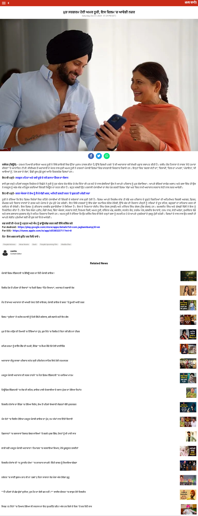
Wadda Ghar (66, 244)
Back (34, 244)
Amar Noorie (24, 244)
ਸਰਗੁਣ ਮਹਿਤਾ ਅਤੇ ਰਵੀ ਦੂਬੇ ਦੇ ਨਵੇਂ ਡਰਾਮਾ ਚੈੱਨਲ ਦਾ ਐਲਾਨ (41, 177)
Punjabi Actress (9, 244)
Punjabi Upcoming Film (48, 244)
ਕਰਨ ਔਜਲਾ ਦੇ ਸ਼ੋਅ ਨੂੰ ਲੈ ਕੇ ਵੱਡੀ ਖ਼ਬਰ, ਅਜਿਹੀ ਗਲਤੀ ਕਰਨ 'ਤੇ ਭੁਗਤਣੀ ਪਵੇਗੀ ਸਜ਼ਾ (52, 193)
